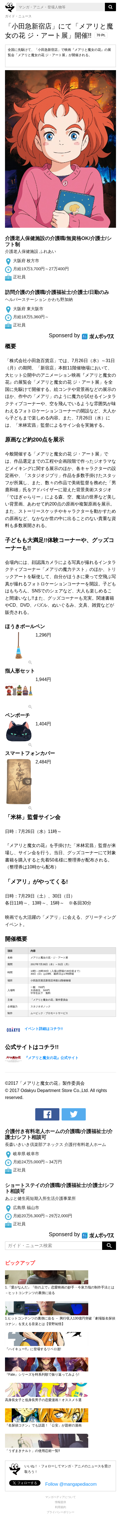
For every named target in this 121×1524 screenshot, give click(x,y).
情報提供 (60, 1502)
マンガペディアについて (60, 1497)
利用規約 (60, 1507)
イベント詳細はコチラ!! (43, 1029)
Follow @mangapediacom (71, 1484)
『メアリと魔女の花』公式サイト (51, 1058)
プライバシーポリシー (60, 1512)
